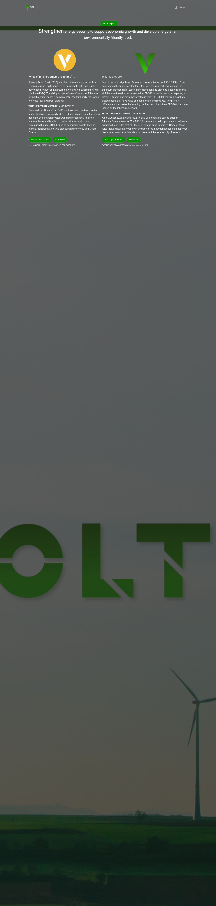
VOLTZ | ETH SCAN (114, 139)
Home (179, 8)
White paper (108, 23)
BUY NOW (60, 139)
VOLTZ (31, 7)
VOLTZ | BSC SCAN (40, 139)
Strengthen (51, 31)
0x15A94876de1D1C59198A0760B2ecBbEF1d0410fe (50, 145)
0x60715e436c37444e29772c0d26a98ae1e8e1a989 (123, 145)
